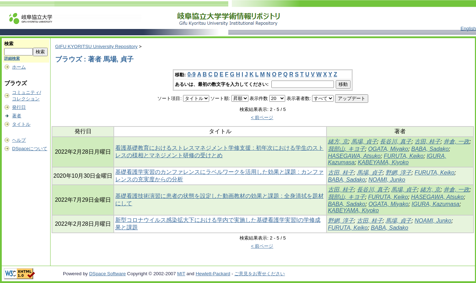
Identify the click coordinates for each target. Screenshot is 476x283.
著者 (16, 115)
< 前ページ (262, 117)
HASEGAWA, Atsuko (354, 156)
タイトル (21, 124)
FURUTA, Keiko (404, 156)
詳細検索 (12, 58)
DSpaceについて (29, 148)
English (468, 28)
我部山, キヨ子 (346, 149)
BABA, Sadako (430, 149)
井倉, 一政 (456, 141)
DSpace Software (107, 273)
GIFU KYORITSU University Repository (96, 46)
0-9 (191, 74)
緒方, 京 (338, 141)
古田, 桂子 (427, 141)
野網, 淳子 (398, 173)
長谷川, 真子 (395, 141)
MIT (181, 273)
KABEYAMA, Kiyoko (383, 162)
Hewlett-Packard (213, 273)
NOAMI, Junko (387, 180)
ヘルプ (19, 140)
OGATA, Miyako (388, 149)
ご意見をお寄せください (259, 273)
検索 (8, 43)
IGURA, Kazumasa (435, 204)
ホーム (19, 67)
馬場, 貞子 (364, 141)
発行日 (19, 107)
